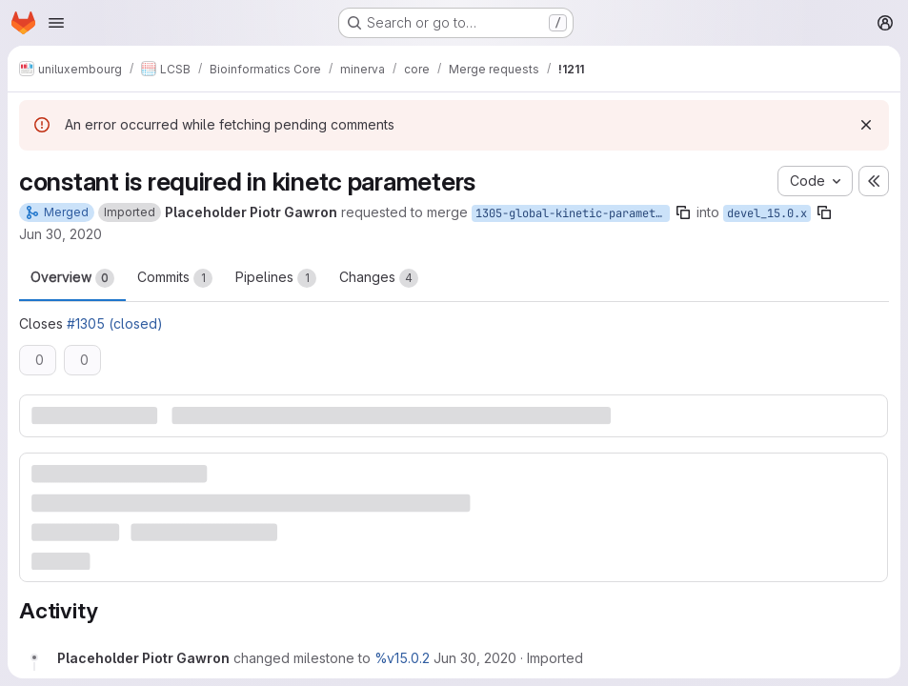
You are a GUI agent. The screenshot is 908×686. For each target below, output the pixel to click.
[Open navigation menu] (56, 23)
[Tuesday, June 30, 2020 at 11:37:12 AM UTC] (475, 658)
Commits (174, 278)
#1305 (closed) (115, 323)
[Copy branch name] (683, 212)
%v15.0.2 (402, 658)
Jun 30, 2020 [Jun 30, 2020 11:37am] (60, 234)
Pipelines (275, 278)
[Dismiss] (866, 124)
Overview (72, 278)
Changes (378, 278)
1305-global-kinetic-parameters (572, 213)
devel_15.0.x (767, 213)
